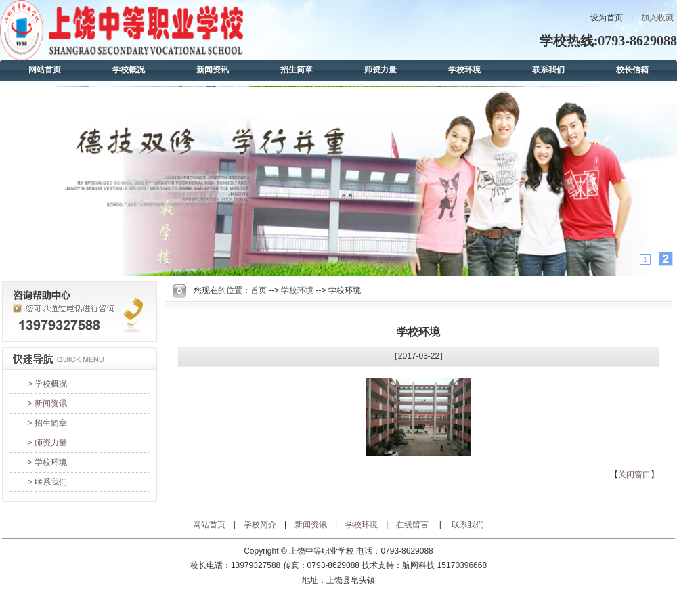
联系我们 (548, 69)
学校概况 (128, 69)
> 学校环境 (46, 462)
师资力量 (380, 69)
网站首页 (44, 69)
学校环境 (464, 69)
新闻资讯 (212, 69)
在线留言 (412, 524)
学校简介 (260, 524)
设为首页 (606, 17)
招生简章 (296, 69)
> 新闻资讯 (46, 403)
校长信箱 (632, 69)
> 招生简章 (46, 423)
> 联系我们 (46, 482)
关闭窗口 (634, 474)
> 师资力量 (46, 442)
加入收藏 (657, 17)
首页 (258, 290)
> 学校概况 (46, 384)
